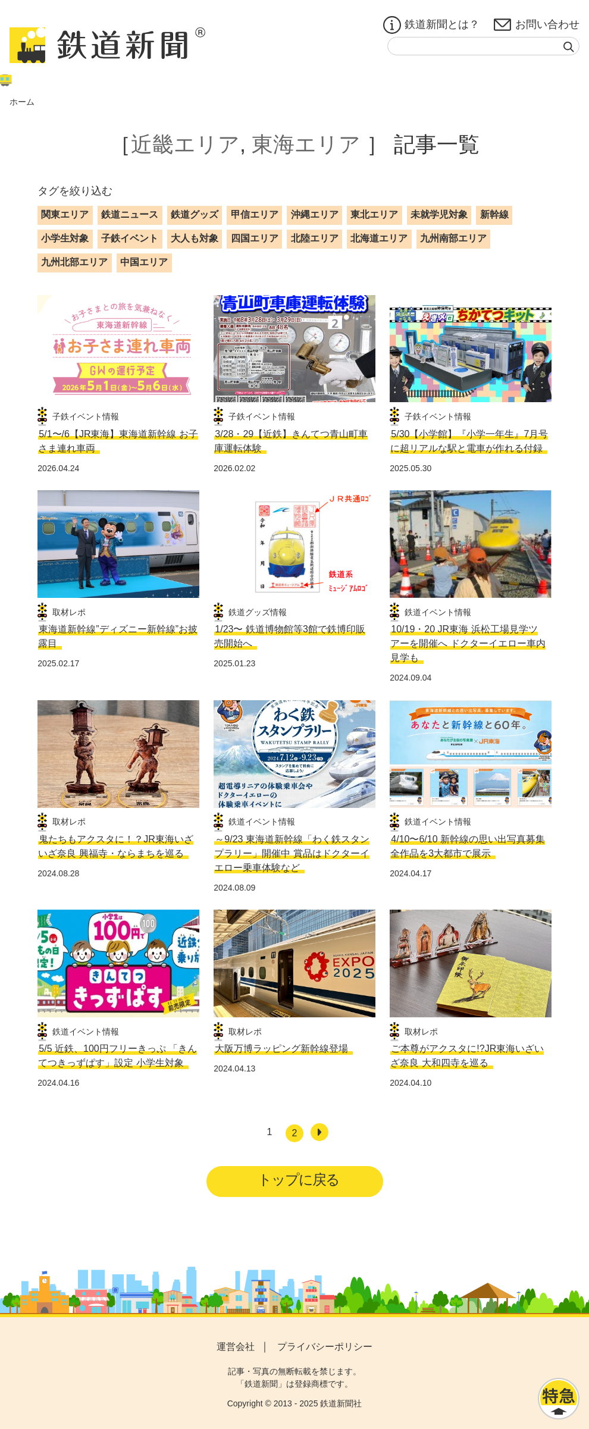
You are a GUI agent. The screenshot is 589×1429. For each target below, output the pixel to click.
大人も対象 (194, 238)
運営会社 (236, 1347)
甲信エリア (254, 214)
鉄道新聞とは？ (431, 25)
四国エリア (254, 238)
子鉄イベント (129, 238)
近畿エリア (185, 144)
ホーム (22, 101)
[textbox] (483, 46)
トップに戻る (298, 1179)
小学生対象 (65, 238)
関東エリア (65, 214)
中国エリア (144, 262)
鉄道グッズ (194, 214)
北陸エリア (315, 238)
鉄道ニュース (129, 214)
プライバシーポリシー (324, 1347)
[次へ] (319, 1132)
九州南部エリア (453, 238)
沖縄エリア (315, 214)
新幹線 (494, 214)
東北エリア (374, 214)
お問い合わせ (536, 25)
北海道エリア (379, 238)
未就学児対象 (439, 214)
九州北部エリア (74, 262)
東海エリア (306, 144)
